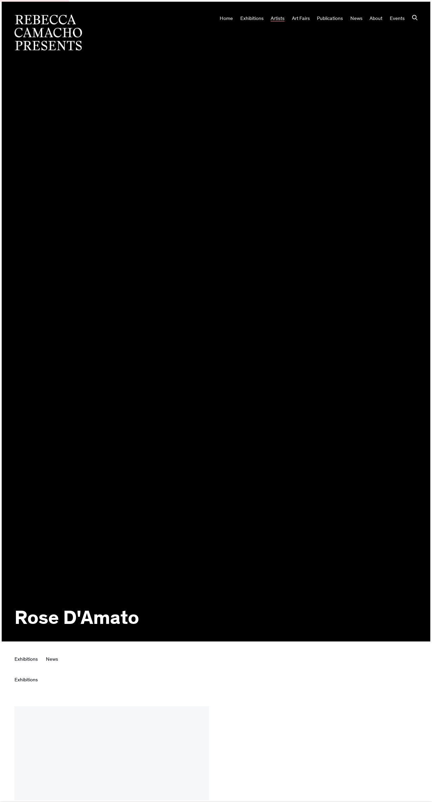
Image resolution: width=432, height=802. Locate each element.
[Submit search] (414, 18)
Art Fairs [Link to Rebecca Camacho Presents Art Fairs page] (301, 18)
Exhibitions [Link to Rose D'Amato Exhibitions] (26, 659)
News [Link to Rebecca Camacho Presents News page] (356, 18)
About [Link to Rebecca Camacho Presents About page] (376, 18)
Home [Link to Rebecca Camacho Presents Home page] (226, 18)
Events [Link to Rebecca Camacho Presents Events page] (397, 18)
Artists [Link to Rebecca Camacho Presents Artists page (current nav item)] (278, 18)
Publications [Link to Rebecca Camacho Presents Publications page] (330, 18)
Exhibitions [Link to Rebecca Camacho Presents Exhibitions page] (252, 18)
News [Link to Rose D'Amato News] (52, 659)
